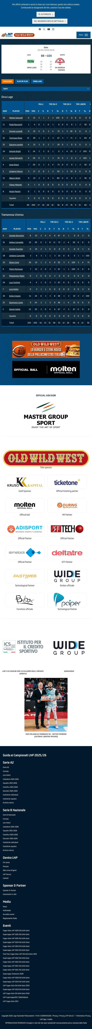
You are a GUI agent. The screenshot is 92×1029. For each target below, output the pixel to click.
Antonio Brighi (15, 151)
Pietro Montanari (16, 269)
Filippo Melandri (15, 184)
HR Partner (67, 514)
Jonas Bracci (14, 164)
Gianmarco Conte (16, 302)
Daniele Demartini (16, 235)
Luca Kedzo (13, 289)
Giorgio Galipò (14, 309)
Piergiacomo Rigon (16, 276)
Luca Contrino (14, 282)
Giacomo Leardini (16, 144)
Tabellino (37, 81)
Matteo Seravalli (16, 118)
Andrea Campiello (16, 242)
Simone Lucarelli (15, 131)
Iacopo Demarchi (16, 158)
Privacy (55, 1016)
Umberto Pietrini (16, 171)
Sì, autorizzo (44, 14)
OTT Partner (67, 562)
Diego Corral (14, 262)
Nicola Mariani (14, 191)
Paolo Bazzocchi (15, 124)
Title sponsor (46, 467)
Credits (49, 1019)
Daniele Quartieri (16, 249)
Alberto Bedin (14, 178)
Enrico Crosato (15, 296)
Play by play (22, 81)
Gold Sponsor (25, 491)
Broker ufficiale (67, 585)
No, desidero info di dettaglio (49, 21)
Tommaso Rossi (15, 138)
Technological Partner (24, 585)
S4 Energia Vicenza (60, 68)
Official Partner (25, 538)
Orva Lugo (31, 67)
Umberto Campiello (17, 255)
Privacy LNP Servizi (66, 1016)
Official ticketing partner (67, 491)
